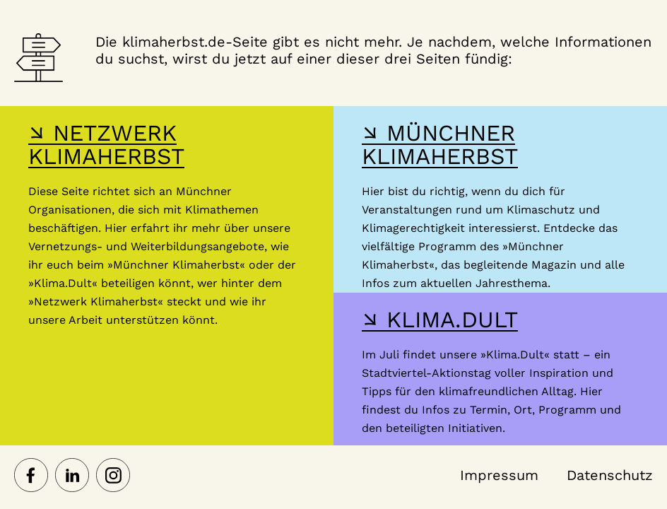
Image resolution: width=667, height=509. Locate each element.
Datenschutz (610, 475)
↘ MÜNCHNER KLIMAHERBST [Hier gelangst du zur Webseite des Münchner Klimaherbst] (440, 144)
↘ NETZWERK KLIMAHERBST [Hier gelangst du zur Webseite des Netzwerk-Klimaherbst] (106, 144)
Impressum (499, 475)
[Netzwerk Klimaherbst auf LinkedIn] (72, 476)
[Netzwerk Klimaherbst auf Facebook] (31, 476)
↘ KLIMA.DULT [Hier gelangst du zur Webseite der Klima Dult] (440, 319)
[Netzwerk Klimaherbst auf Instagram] (113, 476)
